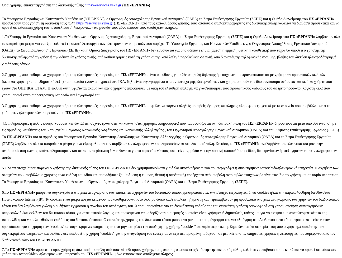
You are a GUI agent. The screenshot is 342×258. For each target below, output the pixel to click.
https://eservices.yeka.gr (103, 5)
